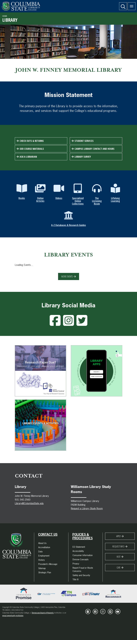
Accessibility (78, 551)
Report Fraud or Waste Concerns (83, 569)
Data (40, 551)
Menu (130, 4)
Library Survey (83, 156)
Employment (43, 555)
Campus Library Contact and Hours (94, 148)
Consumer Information (83, 555)
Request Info (118, 546)
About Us (42, 543)
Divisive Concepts (81, 559)
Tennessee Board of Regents (43, 613)
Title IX (76, 579)
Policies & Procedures (82, 536)
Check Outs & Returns (32, 141)
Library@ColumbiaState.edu (29, 503)
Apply (118, 536)
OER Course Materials (32, 148)
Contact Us (47, 534)
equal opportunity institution (12, 615)
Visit (118, 556)
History (41, 559)
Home (4, 16)
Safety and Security (81, 575)
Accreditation (44, 547)
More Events (67, 276)
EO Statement (79, 546)
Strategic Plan (44, 572)
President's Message (47, 564)
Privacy (76, 563)
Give (118, 567)
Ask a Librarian (28, 156)
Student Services (84, 141)
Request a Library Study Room (87, 508)
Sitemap (42, 568)
